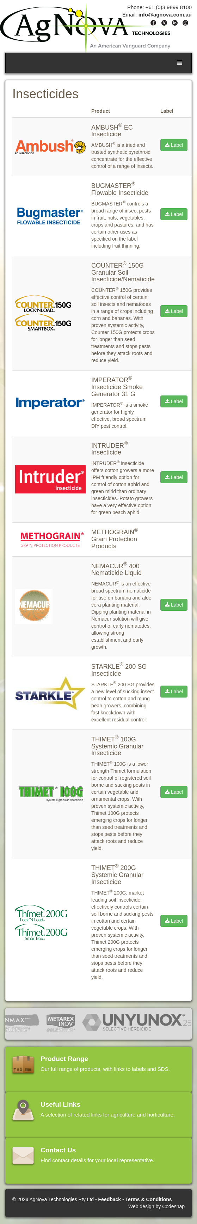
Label (174, 145)
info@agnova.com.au (165, 15)
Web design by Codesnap (156, 1206)
